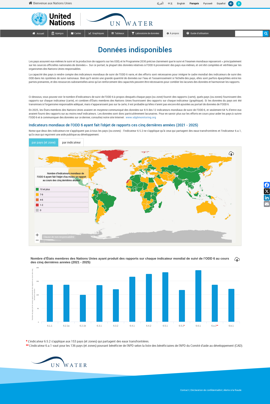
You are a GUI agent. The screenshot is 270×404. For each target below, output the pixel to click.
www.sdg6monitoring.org (141, 117)
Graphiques (98, 33)
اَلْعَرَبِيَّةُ (160, 3)
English (181, 3)
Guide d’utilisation (198, 33)
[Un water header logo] (92, 19)
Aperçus (59, 33)
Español (221, 3)
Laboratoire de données (147, 33)
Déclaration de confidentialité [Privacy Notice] (206, 390)
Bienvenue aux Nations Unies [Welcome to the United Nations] (50, 3)
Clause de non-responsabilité (58, 236)
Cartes (77, 33)
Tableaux (119, 33)
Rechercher (266, 34)
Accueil (40, 33)
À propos (174, 33)
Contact (184, 390)
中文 (170, 3)
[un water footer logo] (59, 362)
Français (194, 3)
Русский (207, 3)
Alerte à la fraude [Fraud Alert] (232, 390)
